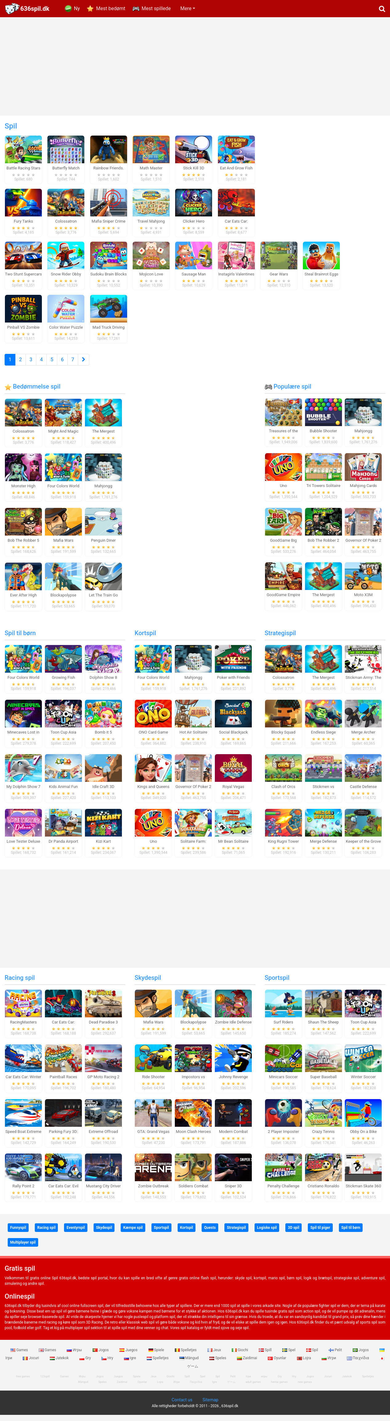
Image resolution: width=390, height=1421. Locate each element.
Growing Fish (63, 683)
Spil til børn (20, 639)
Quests (210, 1234)
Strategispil (280, 639)
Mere (185, 8)
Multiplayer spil (23, 1248)
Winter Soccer (363, 1083)
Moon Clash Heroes (193, 1137)
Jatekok (60, 1364)
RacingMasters (23, 1028)
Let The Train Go (103, 601)
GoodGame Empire (283, 601)
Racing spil (20, 984)
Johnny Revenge (233, 1083)
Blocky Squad (283, 738)
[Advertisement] (195, 66)
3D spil (293, 1234)
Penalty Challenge (283, 1192)
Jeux (214, 1356)
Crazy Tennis (323, 1137)
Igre (130, 1364)
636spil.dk (34, 8)
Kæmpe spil (133, 1234)
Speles (218, 1364)
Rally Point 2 (23, 1192)
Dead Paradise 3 (103, 1028)
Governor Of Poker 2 (363, 546)
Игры (75, 1356)
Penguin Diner (103, 546)
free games (23, 1382)
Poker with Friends (233, 683)
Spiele (156, 1356)
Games (19, 1356)
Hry (108, 1364)
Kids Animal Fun (63, 792)
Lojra (304, 1364)
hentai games (279, 1388)
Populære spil (288, 392)
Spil (312, 1356)
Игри (329, 1364)
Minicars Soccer (283, 1083)
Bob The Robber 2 (323, 546)
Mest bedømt (110, 8)
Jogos (101, 1356)
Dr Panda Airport (63, 847)
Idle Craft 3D (103, 792)
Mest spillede (156, 8)
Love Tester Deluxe (23, 847)
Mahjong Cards (363, 491)
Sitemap (210, 1405)
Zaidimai (247, 1364)
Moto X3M (363, 601)
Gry (85, 1364)
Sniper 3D (233, 1192)
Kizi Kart (103, 847)
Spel (289, 1356)
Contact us (182, 1405)
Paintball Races (63, 1083)
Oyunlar (277, 1364)
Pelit (336, 1356)
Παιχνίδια (358, 1364)
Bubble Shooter (323, 437)
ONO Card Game (153, 738)
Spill (266, 1356)
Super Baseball (323, 1083)
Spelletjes (186, 1356)
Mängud (189, 1364)
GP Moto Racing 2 (103, 1083)
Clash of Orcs (283, 792)
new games (305, 1388)
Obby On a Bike (363, 1137)
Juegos (128, 1356)
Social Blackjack (233, 738)
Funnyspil (18, 1234)
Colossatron (23, 437)
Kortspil (145, 639)
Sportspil (277, 984)
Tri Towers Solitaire (323, 491)
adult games (253, 1388)
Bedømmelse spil (32, 392)
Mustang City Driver (103, 1192)
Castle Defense (363, 792)
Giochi (240, 1356)
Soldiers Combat (193, 1192)
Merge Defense (323, 847)
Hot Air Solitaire (193, 738)
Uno (283, 491)
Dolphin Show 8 (103, 683)
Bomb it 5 (103, 738)
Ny (77, 8)
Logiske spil (267, 1234)
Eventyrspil (75, 1234)
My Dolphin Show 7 (23, 792)
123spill (45, 1382)
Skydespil (148, 984)
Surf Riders (283, 1028)
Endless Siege (323, 738)
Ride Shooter (153, 1083)
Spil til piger (320, 1234)
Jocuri (31, 1364)
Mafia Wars (63, 546)
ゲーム (231, 1388)
